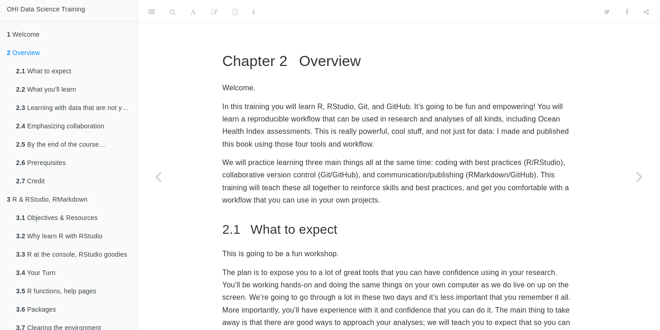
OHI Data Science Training (46, 9)
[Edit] (214, 11)
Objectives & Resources (57, 217)
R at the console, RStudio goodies (71, 254)
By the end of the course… (60, 144)
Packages (36, 309)
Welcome (23, 34)
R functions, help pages (56, 291)
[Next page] (639, 176)
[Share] (646, 11)
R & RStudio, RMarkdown (47, 199)
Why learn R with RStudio (59, 236)
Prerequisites (41, 162)
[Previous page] (158, 176)
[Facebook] (627, 11)
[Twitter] (607, 11)
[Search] (172, 11)
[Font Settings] (193, 11)
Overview (23, 52)
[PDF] (235, 11)
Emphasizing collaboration (60, 126)
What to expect (43, 71)
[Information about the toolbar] (253, 11)
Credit (30, 181)
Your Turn (35, 272)
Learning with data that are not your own (76, 107)
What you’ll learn (46, 89)
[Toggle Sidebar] (151, 11)
